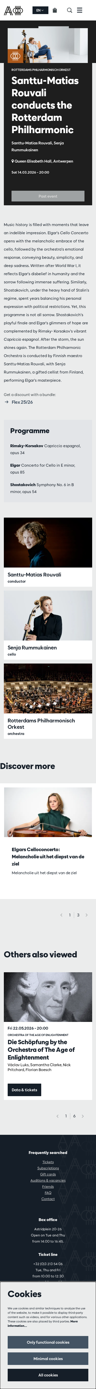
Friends (48, 1186)
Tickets (48, 1162)
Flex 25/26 (18, 401)
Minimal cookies (48, 1358)
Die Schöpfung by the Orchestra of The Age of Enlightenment (41, 1049)
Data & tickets (24, 1089)
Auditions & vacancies (48, 1180)
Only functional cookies (48, 1342)
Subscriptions (48, 1168)
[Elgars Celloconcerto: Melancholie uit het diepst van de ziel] (48, 812)
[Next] (87, 915)
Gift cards (48, 1174)
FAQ (48, 1193)
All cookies (48, 1375)
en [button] (40, 10)
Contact (48, 1199)
